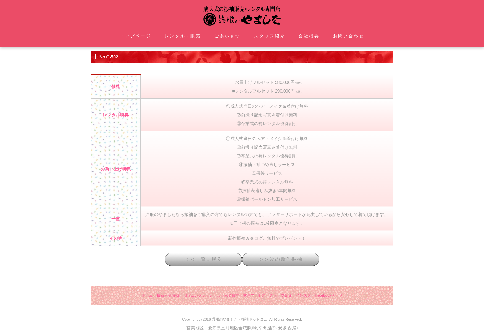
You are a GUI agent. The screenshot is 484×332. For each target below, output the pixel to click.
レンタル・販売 (183, 35)
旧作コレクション (198, 295)
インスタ (303, 295)
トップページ (135, 35)
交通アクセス (254, 295)
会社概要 (308, 35)
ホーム (147, 295)
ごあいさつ (227, 35)
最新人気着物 (168, 295)
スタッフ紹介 (269, 35)
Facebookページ (328, 295)
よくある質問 (228, 295)
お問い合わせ (348, 35)
